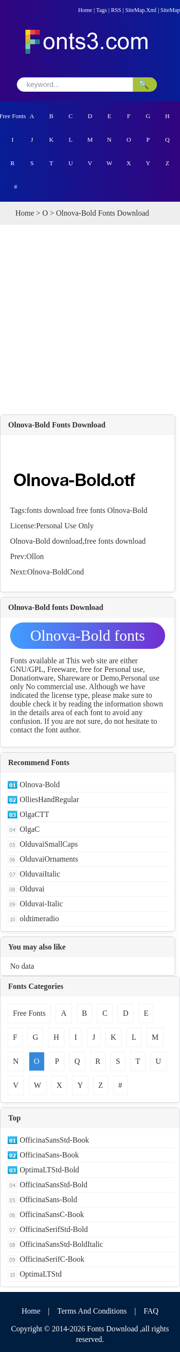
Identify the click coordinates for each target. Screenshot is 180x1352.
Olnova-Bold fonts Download (87, 638)
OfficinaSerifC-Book (52, 1259)
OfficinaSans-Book (49, 1155)
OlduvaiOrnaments (49, 859)
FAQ (151, 1311)
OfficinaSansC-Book (52, 1214)
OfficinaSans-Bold (48, 1199)
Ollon (35, 556)
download (59, 510)
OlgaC (30, 829)
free (82, 510)
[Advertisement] (90, 320)
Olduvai (32, 889)
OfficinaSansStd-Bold (53, 1185)
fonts (34, 510)
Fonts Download (112, 1329)
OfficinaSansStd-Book (54, 1140)
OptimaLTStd (40, 1274)
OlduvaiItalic (40, 874)
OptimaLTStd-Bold (49, 1170)
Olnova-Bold (127, 510)
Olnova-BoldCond (55, 572)
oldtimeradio (39, 918)
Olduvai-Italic (41, 904)
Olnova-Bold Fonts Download (57, 425)
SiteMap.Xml (140, 10)
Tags (101, 10)
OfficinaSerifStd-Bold (54, 1229)
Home (85, 10)
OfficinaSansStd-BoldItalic (61, 1244)
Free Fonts (12, 116)
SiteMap (170, 10)
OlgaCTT (34, 814)
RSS (116, 10)
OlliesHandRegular (49, 799)
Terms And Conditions (92, 1311)
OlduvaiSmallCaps (49, 844)
